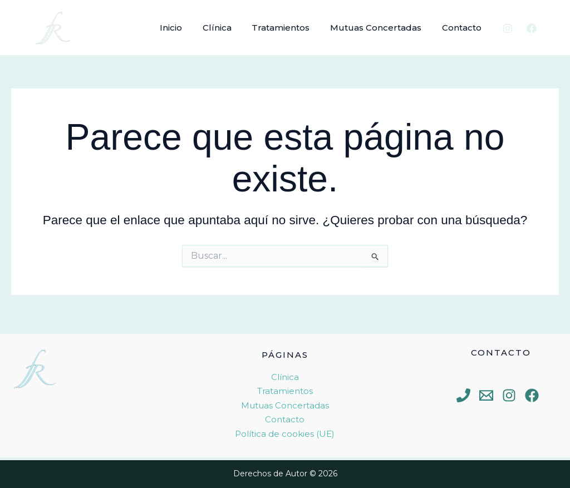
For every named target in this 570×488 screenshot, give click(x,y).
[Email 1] (486, 395)
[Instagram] (508, 28)
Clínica (229, 27)
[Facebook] (532, 28)
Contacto (463, 27)
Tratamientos (290, 27)
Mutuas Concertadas (381, 27)
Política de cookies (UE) (285, 433)
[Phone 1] (463, 395)
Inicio (187, 27)
